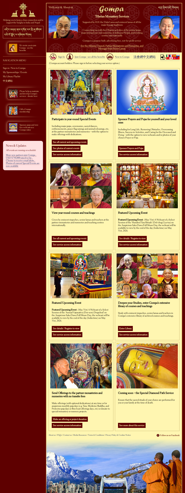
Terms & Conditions (96, 435)
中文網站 (8, 81)
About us (52, 435)
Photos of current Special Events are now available (23, 164)
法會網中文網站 (145, 57)
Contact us (67, 435)
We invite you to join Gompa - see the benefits (27, 48)
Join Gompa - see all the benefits (90, 56)
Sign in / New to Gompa (14, 68)
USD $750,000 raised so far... (19, 157)
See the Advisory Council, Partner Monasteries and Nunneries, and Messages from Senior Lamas (112, 47)
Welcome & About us (61, 7)
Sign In (61, 56)
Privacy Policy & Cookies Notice (118, 435)
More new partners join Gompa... (21, 155)
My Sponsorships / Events (15, 72)
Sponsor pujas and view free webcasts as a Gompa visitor (29, 127)
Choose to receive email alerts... (20, 160)
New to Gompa (122, 56)
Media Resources (80, 435)
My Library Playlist (11, 76)
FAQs (59, 435)
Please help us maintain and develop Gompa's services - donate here (29, 93)
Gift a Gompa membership (25, 110)
